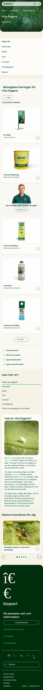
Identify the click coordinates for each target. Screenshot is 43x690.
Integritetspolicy (8, 677)
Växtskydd (14, 10)
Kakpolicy (6, 683)
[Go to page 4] (23, 557)
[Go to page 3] (21, 557)
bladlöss (21, 477)
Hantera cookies (8, 674)
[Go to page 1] (17, 557)
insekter (7, 460)
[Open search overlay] (35, 4)
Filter (7, 98)
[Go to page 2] (19, 557)
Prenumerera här (27, 622)
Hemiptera (16, 474)
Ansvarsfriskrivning (9, 680)
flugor (10, 458)
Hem (3, 10)
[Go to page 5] (25, 557)
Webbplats (7, 686)
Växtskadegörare (29, 10)
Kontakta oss (21, 210)
